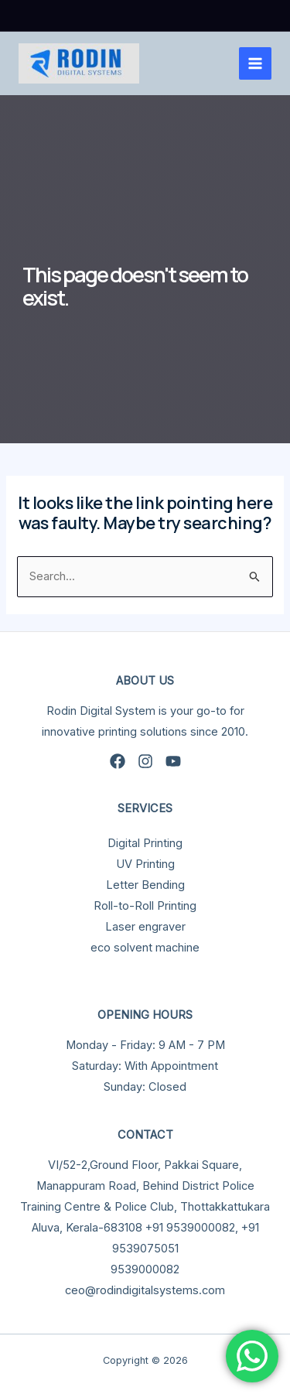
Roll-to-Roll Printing (145, 906)
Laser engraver (145, 927)
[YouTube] (173, 761)
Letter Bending (145, 885)
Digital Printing (145, 843)
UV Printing (145, 864)
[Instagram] (145, 761)
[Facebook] (117, 761)
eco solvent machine (145, 948)
